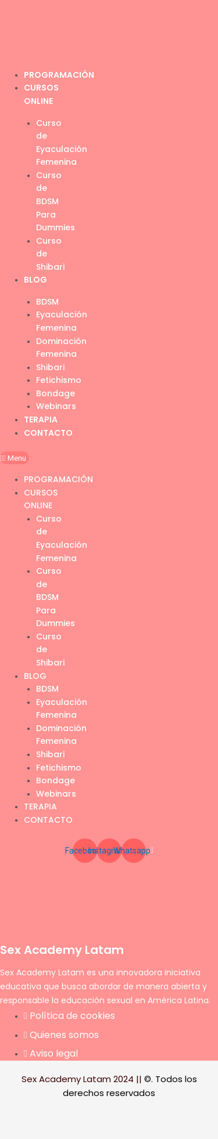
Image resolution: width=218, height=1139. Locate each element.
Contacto (48, 433)
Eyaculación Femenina (61, 321)
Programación (59, 75)
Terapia (41, 419)
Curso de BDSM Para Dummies (55, 201)
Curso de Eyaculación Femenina (61, 142)
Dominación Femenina (61, 347)
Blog (35, 279)
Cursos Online (41, 499)
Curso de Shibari (50, 254)
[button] (14, 458)
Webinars (56, 406)
